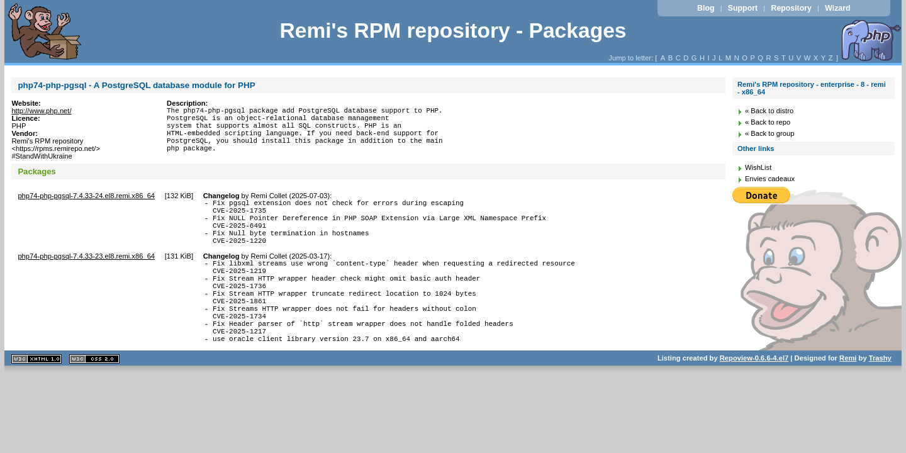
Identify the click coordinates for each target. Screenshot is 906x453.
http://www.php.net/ (41, 111)
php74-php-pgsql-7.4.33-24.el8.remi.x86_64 (86, 199)
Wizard (837, 8)
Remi (847, 394)
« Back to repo (767, 122)
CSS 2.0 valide (94, 395)
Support (743, 8)
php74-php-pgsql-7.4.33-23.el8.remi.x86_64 (86, 271)
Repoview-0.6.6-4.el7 (754, 394)
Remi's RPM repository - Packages (452, 30)
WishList (758, 167)
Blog (705, 8)
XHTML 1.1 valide (36, 395)
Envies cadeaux (770, 178)
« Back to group (769, 133)
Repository (791, 8)
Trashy (880, 394)
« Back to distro (769, 111)
